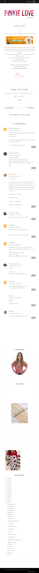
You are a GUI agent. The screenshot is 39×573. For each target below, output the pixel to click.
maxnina (10, 531)
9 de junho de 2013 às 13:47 (14, 155)
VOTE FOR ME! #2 (12, 526)
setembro (10, 510)
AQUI (17, 54)
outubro (10, 508)
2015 (8, 498)
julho (9, 514)
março (9, 548)
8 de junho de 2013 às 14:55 (15, 130)
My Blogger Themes (12, 569)
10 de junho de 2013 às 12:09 (15, 244)
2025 (8, 478)
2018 (8, 492)
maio (9, 544)
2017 (8, 494)
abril (9, 546)
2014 (8, 500)
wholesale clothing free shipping (19, 68)
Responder (33, 146)
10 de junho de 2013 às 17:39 (15, 266)
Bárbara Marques (14, 128)
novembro (10, 506)
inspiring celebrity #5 (13, 521)
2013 (8, 502)
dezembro (10, 504)
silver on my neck (12, 534)
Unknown (12, 225)
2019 (8, 490)
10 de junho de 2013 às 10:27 (15, 214)
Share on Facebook (13, 93)
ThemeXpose (27, 569)
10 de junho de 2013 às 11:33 (15, 227)
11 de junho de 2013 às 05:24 (15, 297)
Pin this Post (20, 96)
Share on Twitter (27, 93)
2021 (8, 486)
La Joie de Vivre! (14, 212)
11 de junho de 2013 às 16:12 (14, 313)
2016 (8, 496)
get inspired (11, 529)
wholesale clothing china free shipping (19, 64)
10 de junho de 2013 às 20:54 (15, 283)
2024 (8, 480)
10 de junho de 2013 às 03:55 (15, 176)
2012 (8, 554)
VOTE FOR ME (11, 537)
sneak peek (10, 523)
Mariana (11, 311)
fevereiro (10, 550)
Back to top (32, 571)
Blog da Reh (13, 174)
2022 (8, 484)
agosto (9, 512)
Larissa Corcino (14, 153)
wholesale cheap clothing (19, 66)
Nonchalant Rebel (15, 264)
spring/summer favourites (14, 539)
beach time (10, 518)
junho (9, 516)
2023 (8, 482)
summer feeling (12, 542)
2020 (8, 488)
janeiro (10, 552)
